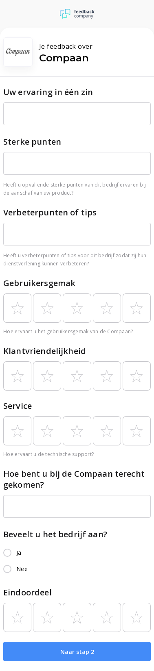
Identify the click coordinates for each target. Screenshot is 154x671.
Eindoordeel (27, 592)
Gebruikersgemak (39, 283)
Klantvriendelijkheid (44, 350)
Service (17, 405)
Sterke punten (32, 141)
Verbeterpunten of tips (50, 212)
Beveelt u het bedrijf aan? (55, 534)
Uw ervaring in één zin (48, 92)
